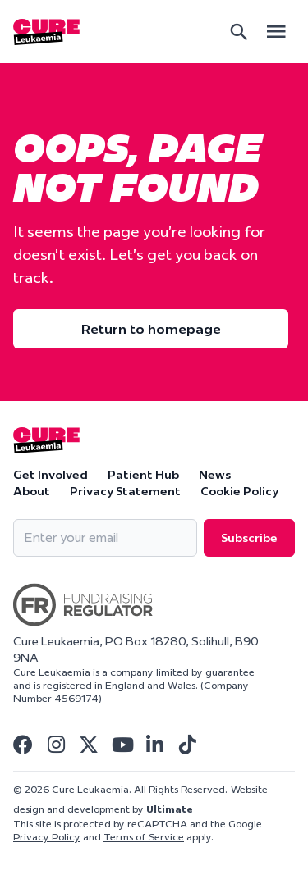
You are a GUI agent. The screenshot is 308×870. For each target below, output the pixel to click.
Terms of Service (143, 837)
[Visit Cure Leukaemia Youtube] (121, 744)
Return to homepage (151, 329)
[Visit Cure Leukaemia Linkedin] (154, 744)
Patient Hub (143, 474)
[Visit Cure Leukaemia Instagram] (56, 744)
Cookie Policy (239, 491)
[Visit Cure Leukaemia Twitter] (89, 744)
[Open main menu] (276, 31)
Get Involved (50, 474)
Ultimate (169, 809)
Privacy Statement (125, 491)
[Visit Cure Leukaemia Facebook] (23, 744)
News (215, 474)
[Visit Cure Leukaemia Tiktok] (187, 744)
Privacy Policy (46, 837)
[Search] (239, 31)
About (31, 491)
